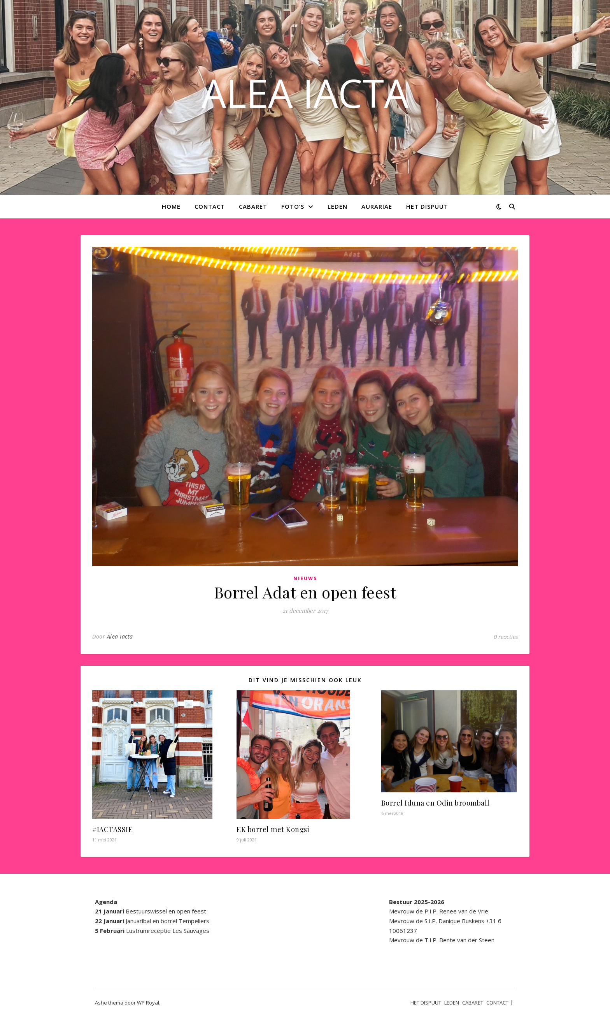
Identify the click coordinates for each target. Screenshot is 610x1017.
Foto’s (292, 206)
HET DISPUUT (427, 206)
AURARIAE (376, 206)
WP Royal (148, 1002)
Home (171, 206)
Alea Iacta (120, 636)
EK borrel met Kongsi (273, 829)
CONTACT (210, 206)
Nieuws (305, 578)
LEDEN (337, 206)
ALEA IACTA (305, 92)
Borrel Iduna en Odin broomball (435, 803)
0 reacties (506, 636)
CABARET (253, 206)
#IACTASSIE (112, 829)
